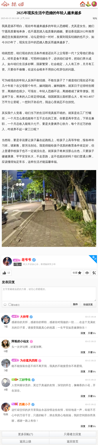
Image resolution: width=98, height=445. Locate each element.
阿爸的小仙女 (20, 341)
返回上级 (25, 441)
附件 (75, 304)
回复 (83, 333)
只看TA (92, 333)
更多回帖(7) (25, 434)
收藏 (75, 272)
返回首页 (72, 441)
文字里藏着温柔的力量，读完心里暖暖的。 (49, 294)
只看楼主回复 (72, 434)
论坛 (95, 18)
